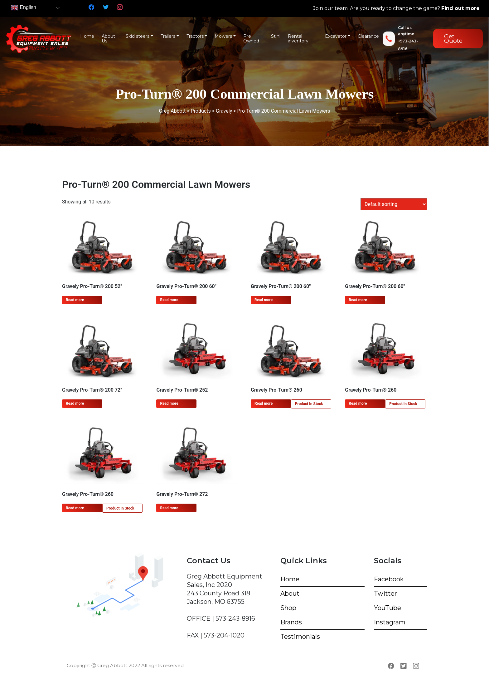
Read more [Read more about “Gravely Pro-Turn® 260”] (263, 403)
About (289, 593)
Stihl (275, 36)
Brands (291, 622)
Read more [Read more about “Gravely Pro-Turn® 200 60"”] (169, 300)
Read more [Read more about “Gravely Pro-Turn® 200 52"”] (75, 300)
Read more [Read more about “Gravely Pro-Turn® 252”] (169, 403)
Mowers (223, 36)
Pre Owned (251, 38)
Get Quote (453, 38)
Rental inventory (298, 38)
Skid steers (137, 36)
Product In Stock (309, 404)
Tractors (195, 36)
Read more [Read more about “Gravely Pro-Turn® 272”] (169, 508)
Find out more (460, 8)
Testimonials (300, 636)
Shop (288, 608)
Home (87, 36)
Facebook (389, 579)
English (23, 8)
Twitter (385, 593)
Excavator (335, 36)
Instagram (389, 622)
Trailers (168, 36)
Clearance (368, 36)
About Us (108, 38)
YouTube (387, 608)
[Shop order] (394, 204)
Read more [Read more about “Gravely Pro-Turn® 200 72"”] (75, 403)
